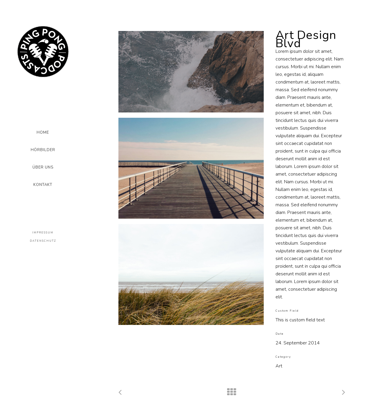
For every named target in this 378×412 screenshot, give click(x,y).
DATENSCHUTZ (43, 241)
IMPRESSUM (42, 232)
